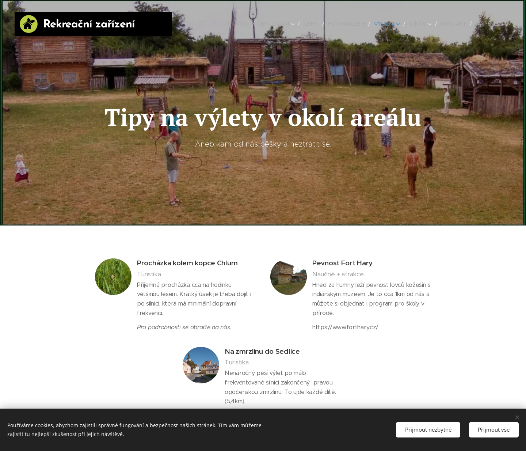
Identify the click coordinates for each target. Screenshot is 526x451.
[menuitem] (242, 24)
